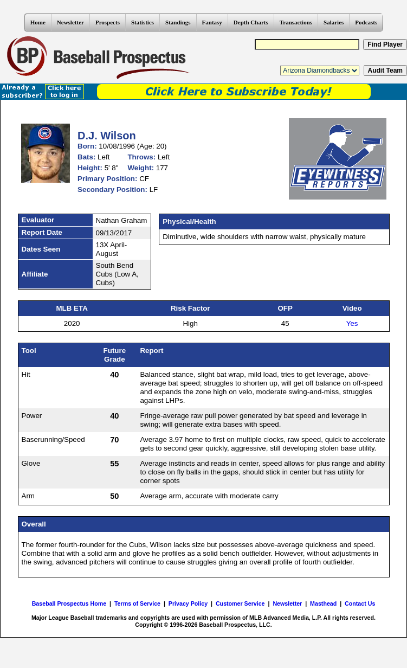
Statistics (142, 22)
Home (38, 22)
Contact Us (360, 603)
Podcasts (366, 22)
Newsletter (70, 22)
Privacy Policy (188, 603)
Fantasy (212, 22)
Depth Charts (251, 22)
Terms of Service (137, 603)
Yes (352, 323)
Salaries (334, 22)
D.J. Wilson (106, 136)
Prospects (107, 22)
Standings (177, 22)
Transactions (296, 22)
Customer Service (240, 603)
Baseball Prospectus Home (69, 603)
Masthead (323, 603)
